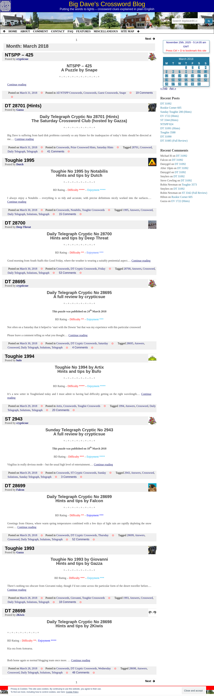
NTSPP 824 (166, 124)
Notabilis (76, 210)
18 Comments (67, 602)
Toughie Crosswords (93, 210)
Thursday (103, 535)
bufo (19, 360)
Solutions (32, 214)
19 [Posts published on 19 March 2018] (166, 79)
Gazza (20, 109)
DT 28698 (15, 610)
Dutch (20, 164)
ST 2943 (13, 419)
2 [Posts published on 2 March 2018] (192, 67)
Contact (58, 31)
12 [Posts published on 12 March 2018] (166, 75)
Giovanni (76, 597)
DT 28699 (15, 485)
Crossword (146, 147)
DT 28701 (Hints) (23, 105)
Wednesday (104, 668)
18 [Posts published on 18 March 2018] (205, 75)
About (25, 31)
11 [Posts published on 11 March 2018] (205, 71)
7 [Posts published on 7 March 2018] (179, 71)
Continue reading (16, 84)
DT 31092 (166, 103)
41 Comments (55, 151)
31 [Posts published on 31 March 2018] (199, 84)
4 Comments (80, 347)
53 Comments (67, 272)
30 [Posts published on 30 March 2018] (192, 84)
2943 (127, 472)
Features (83, 31)
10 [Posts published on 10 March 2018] (199, 71)
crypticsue (22, 58)
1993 (126, 597)
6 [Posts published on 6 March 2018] (173, 71)
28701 (135, 147)
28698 (132, 668)
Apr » (173, 88)
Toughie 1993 (19, 548)
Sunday (102, 472)
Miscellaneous (106, 31)
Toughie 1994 (19, 356)
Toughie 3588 (168, 132)
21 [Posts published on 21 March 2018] (179, 79)
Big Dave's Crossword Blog (107, 4)
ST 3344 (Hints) (169, 120)
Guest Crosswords (108, 92)
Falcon (20, 489)
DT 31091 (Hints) (170, 128)
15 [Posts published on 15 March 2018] (186, 75)
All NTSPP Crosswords (69, 92)
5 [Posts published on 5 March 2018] (166, 71)
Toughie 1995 (19, 160)
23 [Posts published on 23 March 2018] (192, 79)
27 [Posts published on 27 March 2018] (173, 84)
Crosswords (90, 92)
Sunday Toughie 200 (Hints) (176, 111)
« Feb (163, 88)
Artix (59, 406)
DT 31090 (166, 136)
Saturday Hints (105, 147)
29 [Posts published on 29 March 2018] (186, 84)
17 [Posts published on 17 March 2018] (199, 75)
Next (150, 39)
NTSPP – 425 (19, 54)
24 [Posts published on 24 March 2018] (199, 79)
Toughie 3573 (189, 184)
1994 (121, 406)
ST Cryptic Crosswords (83, 472)
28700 (127, 268)
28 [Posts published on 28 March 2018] (179, 84)
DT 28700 (15, 223)
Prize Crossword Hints (83, 147)
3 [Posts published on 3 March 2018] (199, 67)
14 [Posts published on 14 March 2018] (179, 75)
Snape (122, 92)
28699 (130, 535)
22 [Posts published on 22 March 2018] (186, 79)
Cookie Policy (72, 692)
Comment (40, 31)
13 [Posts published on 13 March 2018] (173, 75)
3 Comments (69, 476)
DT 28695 (15, 281)
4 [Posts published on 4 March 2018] (205, 67)
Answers (134, 210)
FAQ (70, 31)
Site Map (127, 31)
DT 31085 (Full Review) (174, 140)
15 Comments (67, 214)
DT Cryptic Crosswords (84, 268)
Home (13, 31)
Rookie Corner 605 (171, 107)
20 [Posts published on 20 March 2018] (173, 79)
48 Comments (80, 672)
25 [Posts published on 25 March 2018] (205, 79)
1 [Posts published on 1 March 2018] (186, 67)
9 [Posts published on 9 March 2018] (192, 71)
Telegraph (32, 151)
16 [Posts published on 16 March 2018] (192, 75)
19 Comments (144, 92)
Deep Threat (23, 227)
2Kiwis (20, 614)
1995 (125, 210)
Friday (101, 268)
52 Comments (80, 539)
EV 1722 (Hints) (169, 115)
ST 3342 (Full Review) (194, 192)
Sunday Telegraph (29, 476)
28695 (129, 343)
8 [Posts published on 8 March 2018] (186, 71)
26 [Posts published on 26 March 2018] (166, 84)
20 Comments (60, 410)
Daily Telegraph (16, 151)
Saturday (103, 343)
